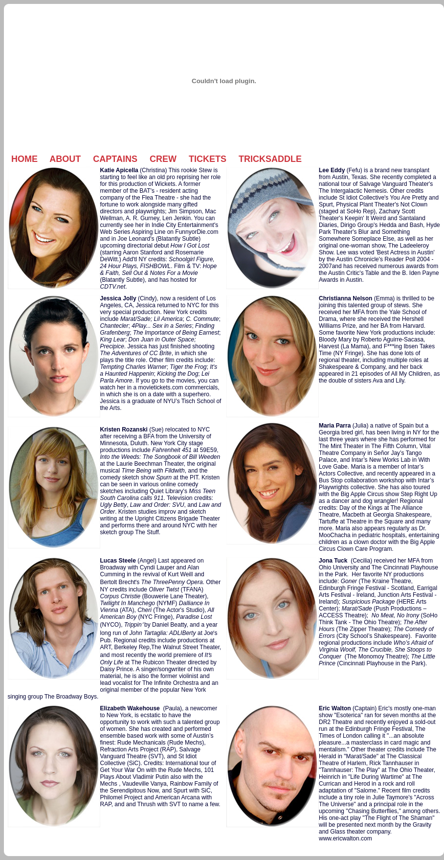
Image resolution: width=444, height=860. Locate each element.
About (65, 159)
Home (24, 159)
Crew (163, 159)
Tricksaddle (270, 159)
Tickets (207, 159)
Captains (115, 159)
